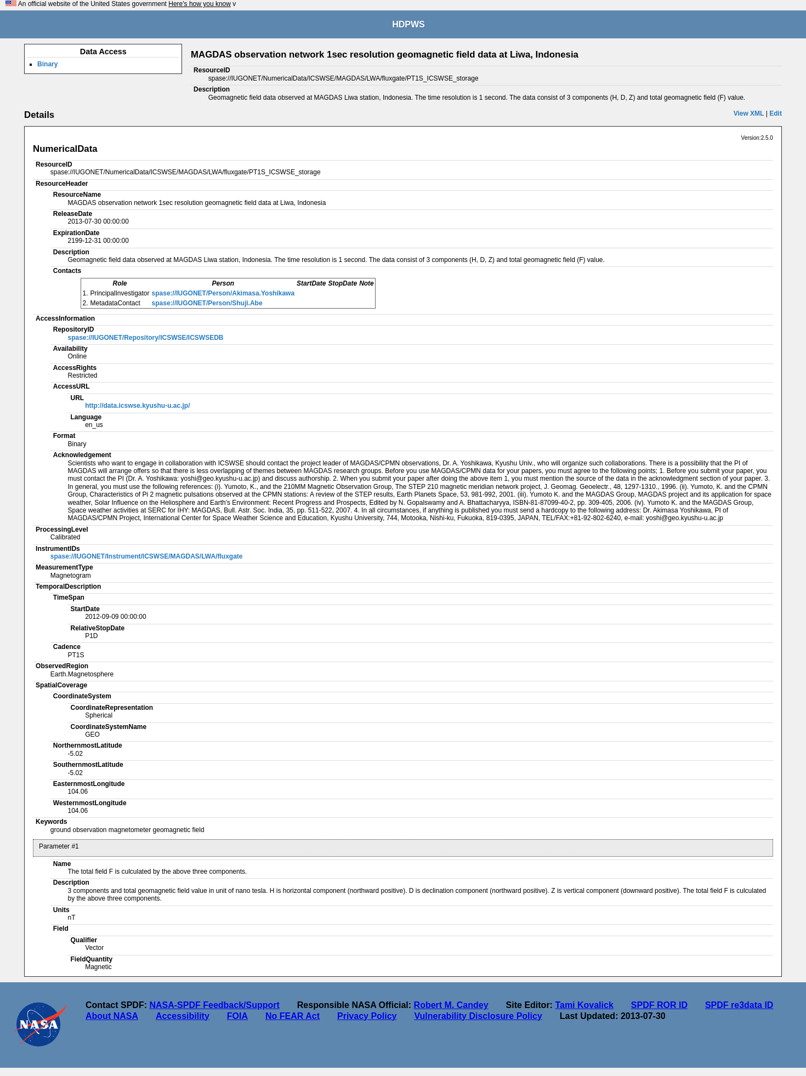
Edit (775, 113)
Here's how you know (199, 4)
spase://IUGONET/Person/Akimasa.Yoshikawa (223, 293)
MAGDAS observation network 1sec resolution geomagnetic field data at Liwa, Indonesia (384, 54)
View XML (749, 113)
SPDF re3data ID (739, 1005)
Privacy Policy (367, 1016)
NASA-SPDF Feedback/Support (214, 1005)
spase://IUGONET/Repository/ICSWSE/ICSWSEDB (145, 337)
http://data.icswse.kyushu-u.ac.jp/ (137, 405)
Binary (47, 64)
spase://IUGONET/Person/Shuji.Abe (207, 303)
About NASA (112, 1016)
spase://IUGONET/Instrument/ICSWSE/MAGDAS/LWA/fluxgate (146, 556)
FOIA (237, 1016)
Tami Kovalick (584, 1005)
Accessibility (182, 1016)
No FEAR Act (292, 1016)
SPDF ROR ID (659, 1005)
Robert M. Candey (451, 1005)
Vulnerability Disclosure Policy (478, 1016)
